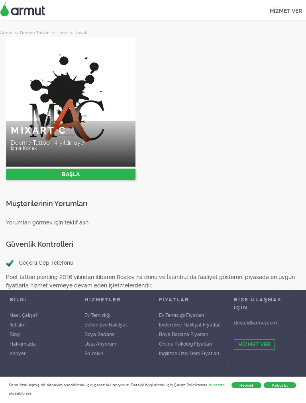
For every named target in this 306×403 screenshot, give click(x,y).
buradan (217, 385)
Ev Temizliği (97, 315)
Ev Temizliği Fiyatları (181, 315)
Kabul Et (280, 385)
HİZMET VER (286, 11)
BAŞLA (71, 174)
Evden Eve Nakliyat (105, 325)
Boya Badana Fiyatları (183, 334)
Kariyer (18, 353)
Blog (15, 334)
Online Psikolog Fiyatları (185, 344)
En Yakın (93, 353)
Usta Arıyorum (100, 344)
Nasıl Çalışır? (24, 315)
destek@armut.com (255, 323)
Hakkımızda (23, 344)
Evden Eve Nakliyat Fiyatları (190, 325)
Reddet (246, 385)
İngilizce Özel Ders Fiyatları (189, 353)
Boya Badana (99, 334)
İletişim (18, 325)
